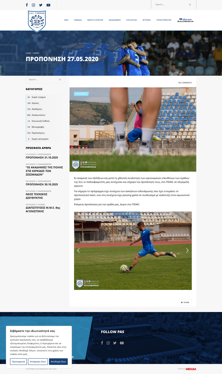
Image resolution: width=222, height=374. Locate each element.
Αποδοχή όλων (58, 361)
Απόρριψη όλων (38, 361)
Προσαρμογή (18, 361)
